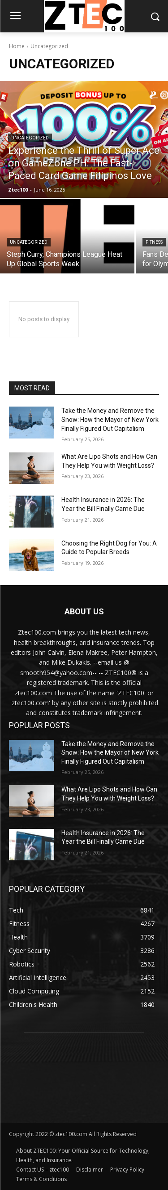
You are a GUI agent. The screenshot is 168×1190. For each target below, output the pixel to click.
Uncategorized (30, 137)
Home (17, 46)
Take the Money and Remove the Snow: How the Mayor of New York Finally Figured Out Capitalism (110, 419)
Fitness (154, 242)
